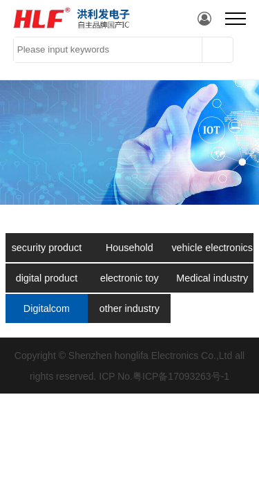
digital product (47, 278)
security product (47, 247)
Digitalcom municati (46, 313)
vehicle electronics (212, 247)
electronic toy (129, 278)
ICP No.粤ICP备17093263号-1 (164, 376)
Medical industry (212, 278)
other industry (129, 308)
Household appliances (129, 252)
